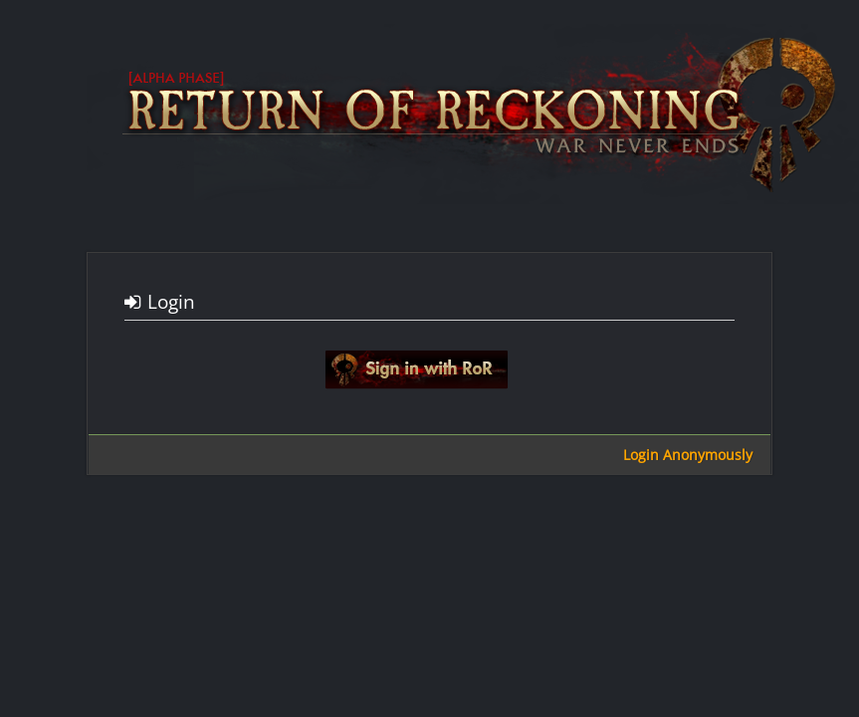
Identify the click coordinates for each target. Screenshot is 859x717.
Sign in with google (417, 369)
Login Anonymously (687, 454)
